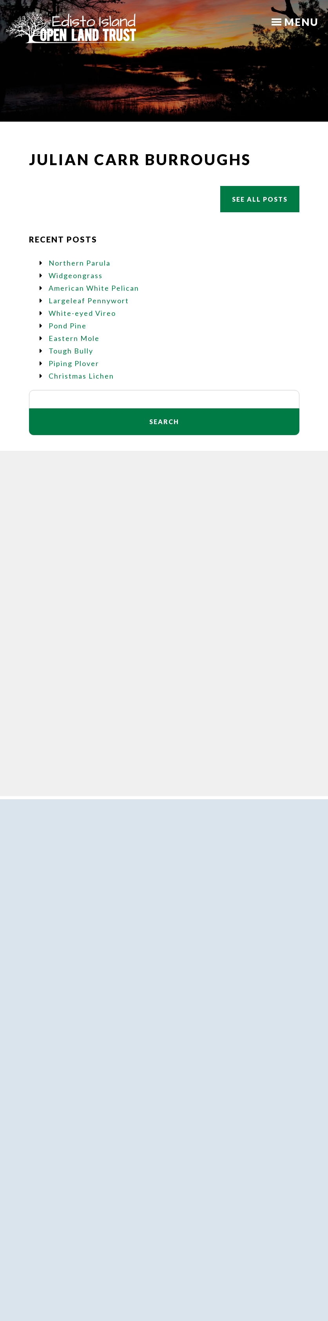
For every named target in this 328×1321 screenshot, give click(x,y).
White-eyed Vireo (82, 313)
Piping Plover (74, 363)
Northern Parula (80, 263)
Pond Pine (68, 325)
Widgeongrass (76, 275)
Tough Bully (71, 350)
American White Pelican (94, 288)
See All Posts (260, 199)
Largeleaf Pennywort (89, 300)
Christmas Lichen (81, 376)
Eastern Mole (74, 338)
